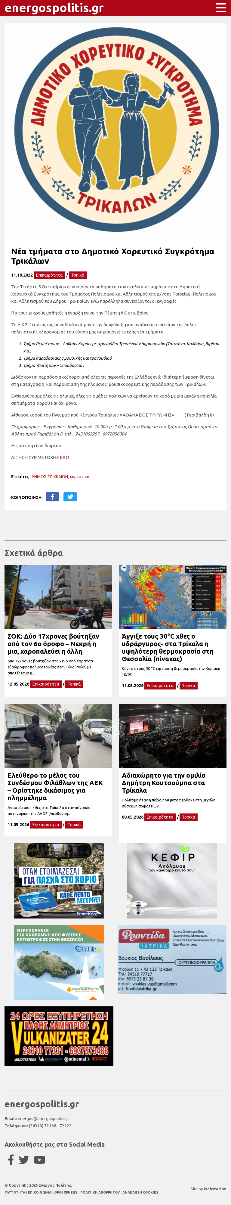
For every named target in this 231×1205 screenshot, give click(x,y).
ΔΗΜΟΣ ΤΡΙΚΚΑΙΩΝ (50, 476)
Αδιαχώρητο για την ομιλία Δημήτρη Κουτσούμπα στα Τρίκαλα (163, 782)
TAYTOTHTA (15, 1192)
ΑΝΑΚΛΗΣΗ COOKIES (140, 1192)
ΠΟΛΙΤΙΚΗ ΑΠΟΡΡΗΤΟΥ (100, 1192)
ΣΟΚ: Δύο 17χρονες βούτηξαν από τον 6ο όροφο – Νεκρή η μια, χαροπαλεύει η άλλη (53, 643)
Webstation (215, 1189)
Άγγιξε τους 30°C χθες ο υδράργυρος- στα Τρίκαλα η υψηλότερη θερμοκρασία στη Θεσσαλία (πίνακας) (168, 647)
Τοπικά (78, 275)
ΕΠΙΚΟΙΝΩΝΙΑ (40, 1192)
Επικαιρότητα (49, 275)
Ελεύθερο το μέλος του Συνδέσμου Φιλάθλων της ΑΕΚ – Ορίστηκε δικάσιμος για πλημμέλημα (55, 786)
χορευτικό (79, 476)
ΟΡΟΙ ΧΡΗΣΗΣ (66, 1192)
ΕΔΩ (64, 457)
